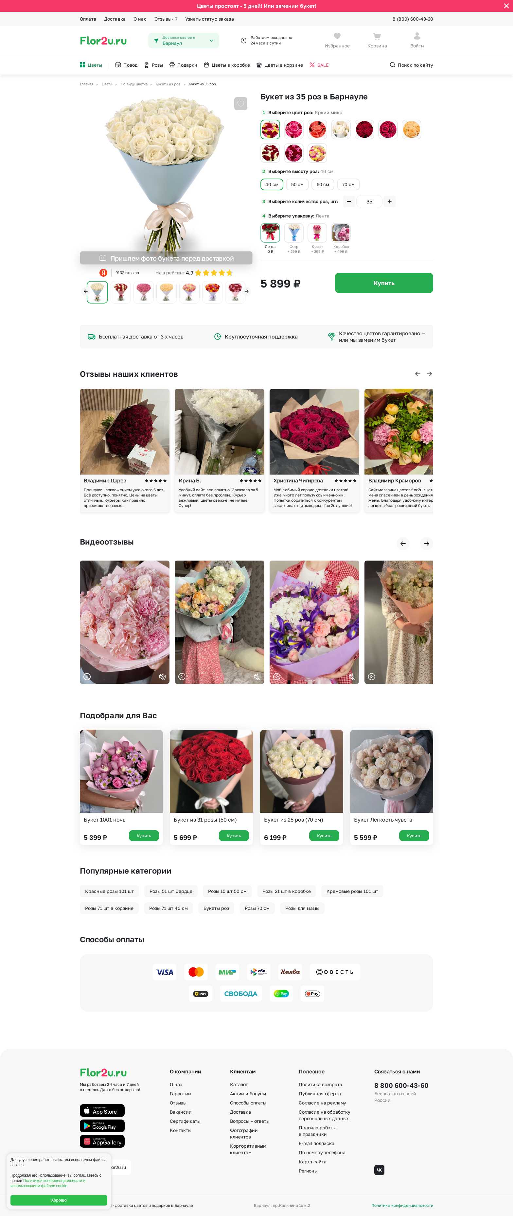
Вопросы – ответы (250, 1121)
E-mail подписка (316, 1143)
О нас (140, 19)
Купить (384, 283)
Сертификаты (185, 1121)
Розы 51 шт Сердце (171, 891)
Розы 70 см (257, 908)
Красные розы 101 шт (109, 891)
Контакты (180, 1130)
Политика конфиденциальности (402, 1205)
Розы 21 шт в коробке (286, 891)
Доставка (115, 19)
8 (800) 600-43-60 (413, 19)
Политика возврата (320, 1084)
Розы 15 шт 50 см (227, 891)
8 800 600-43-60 (401, 1085)
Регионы (308, 1170)
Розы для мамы (302, 908)
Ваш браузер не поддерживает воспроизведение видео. (124, 622)
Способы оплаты (248, 1102)
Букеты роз (216, 908)
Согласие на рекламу (322, 1102)
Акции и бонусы (248, 1093)
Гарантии (180, 1093)
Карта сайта (312, 1161)
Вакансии (181, 1112)
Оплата (88, 19)
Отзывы (165, 19)
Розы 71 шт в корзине (109, 908)
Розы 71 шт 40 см (168, 908)
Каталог (239, 1084)
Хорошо (59, 1200)
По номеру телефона (322, 1152)
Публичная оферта (320, 1093)
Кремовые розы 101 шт (352, 891)
